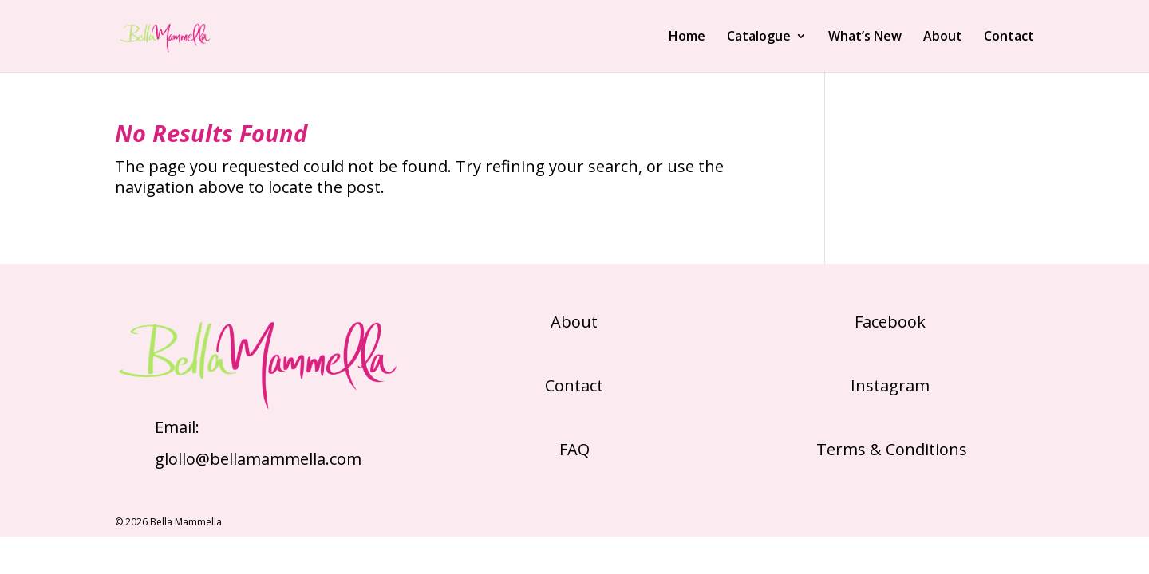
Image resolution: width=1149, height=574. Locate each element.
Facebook (890, 321)
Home (687, 37)
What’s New (865, 37)
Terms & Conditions (889, 449)
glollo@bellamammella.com (258, 459)
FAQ (574, 449)
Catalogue (759, 37)
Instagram (890, 385)
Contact (1009, 37)
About (942, 37)
